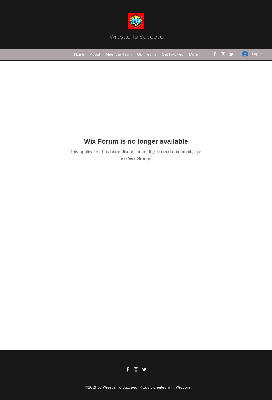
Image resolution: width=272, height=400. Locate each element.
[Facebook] (214, 54)
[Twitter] (231, 54)
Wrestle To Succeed (137, 36)
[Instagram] (223, 54)
